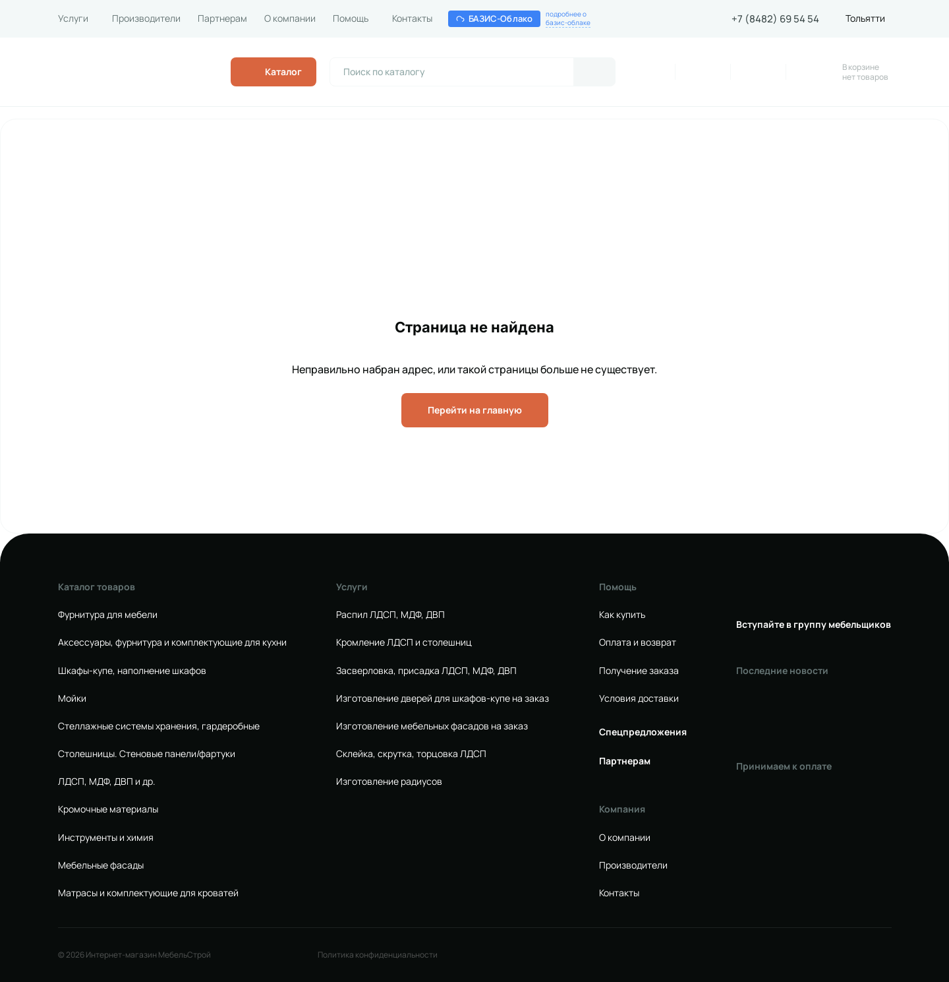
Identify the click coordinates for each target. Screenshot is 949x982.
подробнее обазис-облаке (568, 18)
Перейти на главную (475, 410)
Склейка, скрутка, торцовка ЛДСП (411, 754)
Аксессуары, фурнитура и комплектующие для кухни (172, 642)
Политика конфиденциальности (378, 955)
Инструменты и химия (106, 838)
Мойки (72, 698)
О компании (290, 18)
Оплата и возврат (637, 642)
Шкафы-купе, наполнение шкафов (132, 671)
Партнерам (222, 18)
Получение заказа (639, 671)
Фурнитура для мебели (108, 615)
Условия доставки (639, 698)
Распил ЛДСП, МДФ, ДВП (390, 615)
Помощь (350, 18)
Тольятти (865, 18)
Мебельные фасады (101, 865)
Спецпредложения (643, 732)
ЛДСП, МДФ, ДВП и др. (107, 781)
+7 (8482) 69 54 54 (775, 19)
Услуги (73, 18)
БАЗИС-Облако (494, 18)
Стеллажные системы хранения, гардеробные (159, 726)
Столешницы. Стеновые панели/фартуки (146, 754)
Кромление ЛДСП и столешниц (404, 642)
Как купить (622, 615)
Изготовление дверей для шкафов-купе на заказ (442, 698)
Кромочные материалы (108, 809)
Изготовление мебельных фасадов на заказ (432, 726)
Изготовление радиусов (389, 781)
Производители (146, 18)
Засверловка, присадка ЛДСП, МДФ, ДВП (426, 671)
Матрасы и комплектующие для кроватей (148, 893)
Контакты (412, 18)
